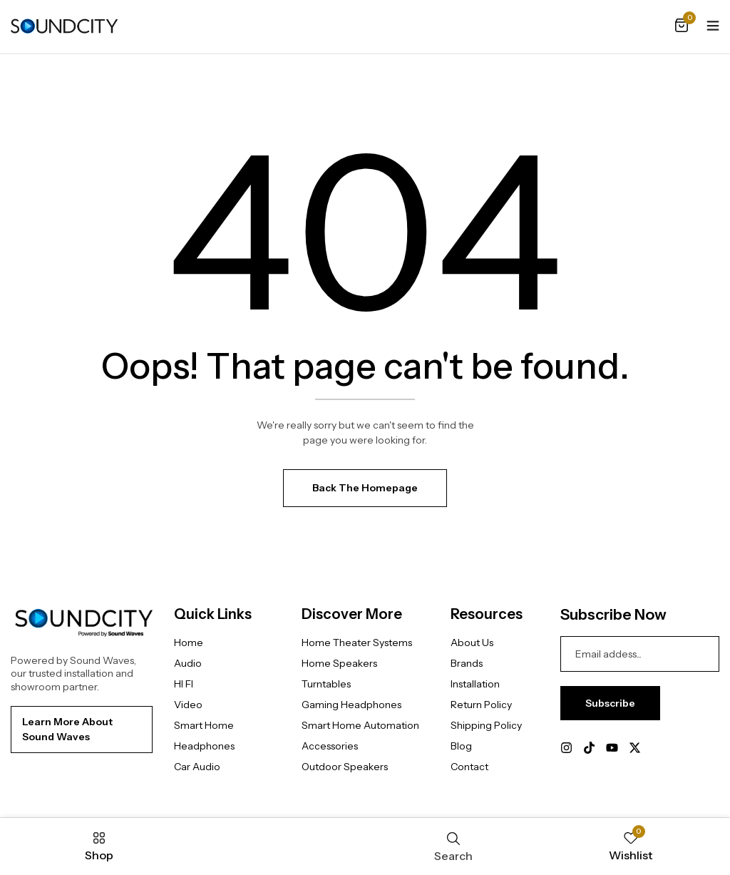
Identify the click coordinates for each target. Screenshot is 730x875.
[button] (681, 26)
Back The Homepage (365, 487)
